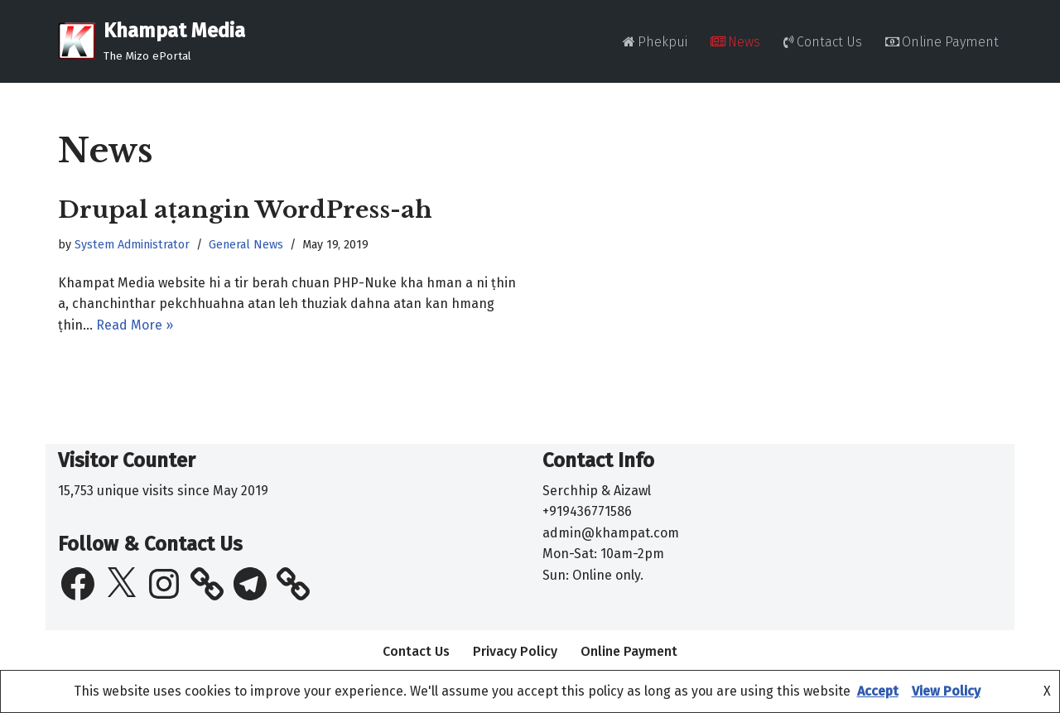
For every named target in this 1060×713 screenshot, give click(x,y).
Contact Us (822, 42)
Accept (878, 691)
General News (246, 245)
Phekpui (655, 42)
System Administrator (132, 245)
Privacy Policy (515, 651)
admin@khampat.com (610, 533)
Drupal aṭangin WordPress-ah (245, 209)
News (735, 42)
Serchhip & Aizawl (596, 491)
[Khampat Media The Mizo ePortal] (151, 41)
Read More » (134, 325)
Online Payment (942, 42)
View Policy (946, 691)
